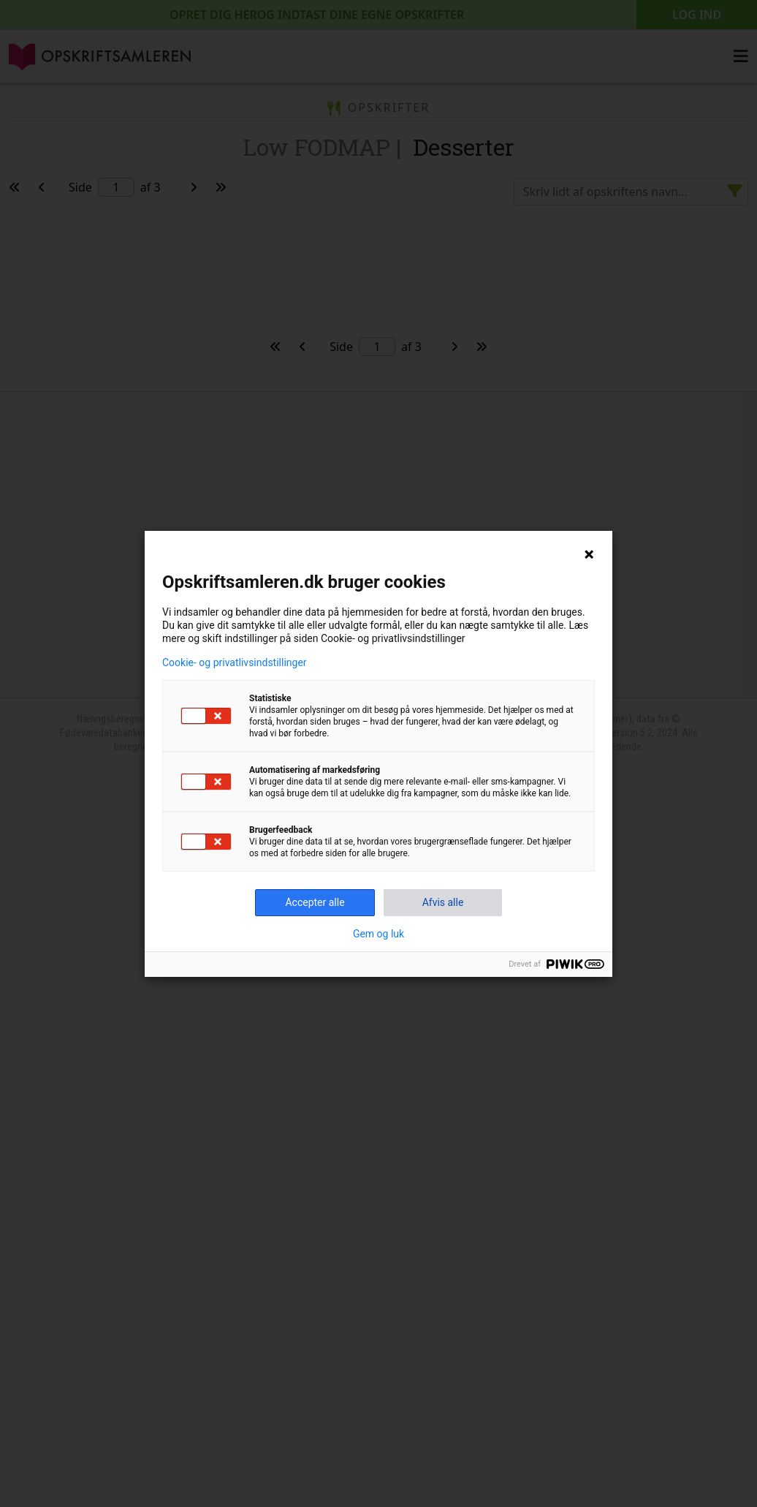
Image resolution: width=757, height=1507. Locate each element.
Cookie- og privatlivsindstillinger (234, 662)
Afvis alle (443, 902)
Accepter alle (314, 902)
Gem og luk (378, 934)
